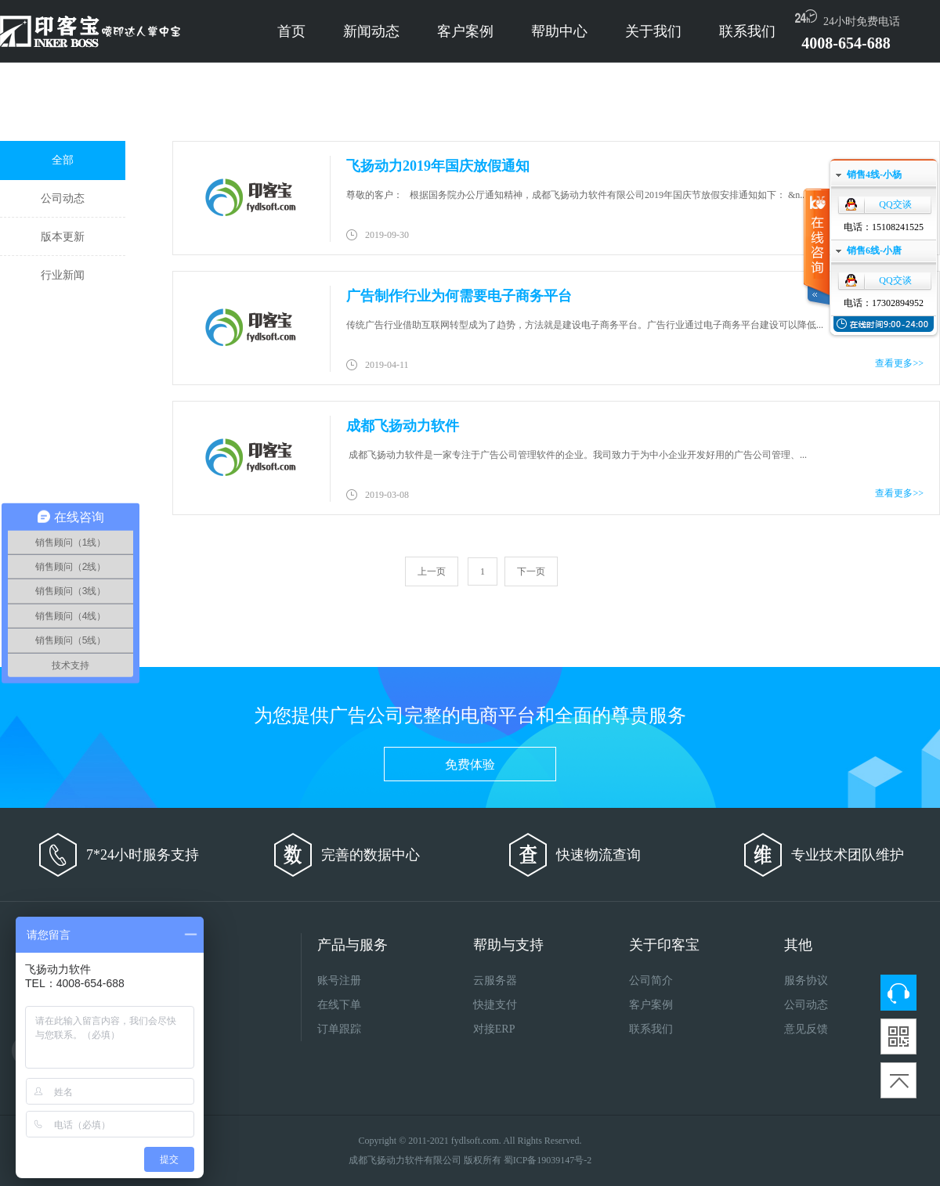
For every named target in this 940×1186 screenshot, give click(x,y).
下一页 (531, 571)
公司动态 (63, 198)
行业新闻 (63, 275)
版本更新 (63, 237)
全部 (63, 160)
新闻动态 (371, 31)
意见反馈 (806, 1029)
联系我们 (747, 31)
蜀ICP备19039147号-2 (548, 1160)
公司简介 (651, 980)
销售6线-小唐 (874, 250)
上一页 (432, 571)
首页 (291, 31)
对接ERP (494, 1029)
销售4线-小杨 (874, 174)
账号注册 (339, 980)
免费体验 (470, 764)
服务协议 (806, 980)
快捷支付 (495, 1005)
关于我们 (653, 31)
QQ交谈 (895, 204)
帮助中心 (559, 31)
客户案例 (465, 31)
